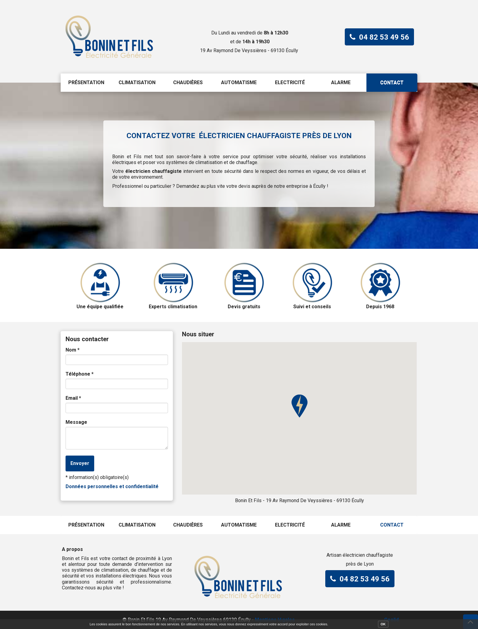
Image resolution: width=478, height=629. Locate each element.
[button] (299, 406)
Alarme (341, 82)
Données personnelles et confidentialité (112, 486)
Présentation (86, 82)
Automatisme (239, 82)
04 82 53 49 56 (384, 37)
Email (73, 398)
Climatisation (137, 82)
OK (383, 624)
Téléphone (80, 374)
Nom (73, 350)
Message (76, 422)
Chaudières (188, 82)
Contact (392, 82)
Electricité (290, 82)
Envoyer (79, 463)
